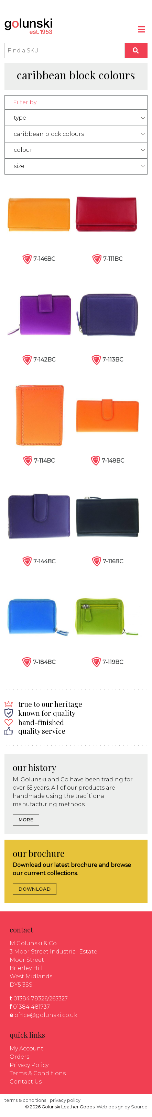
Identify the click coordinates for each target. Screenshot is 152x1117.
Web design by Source (122, 1106)
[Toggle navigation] (142, 30)
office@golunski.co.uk (45, 1015)
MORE (26, 819)
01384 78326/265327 (40, 998)
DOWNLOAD (35, 889)
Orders (19, 1057)
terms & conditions (25, 1100)
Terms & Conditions (38, 1073)
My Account (26, 1048)
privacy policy (65, 1100)
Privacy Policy (29, 1065)
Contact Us (26, 1081)
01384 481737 (31, 1007)
